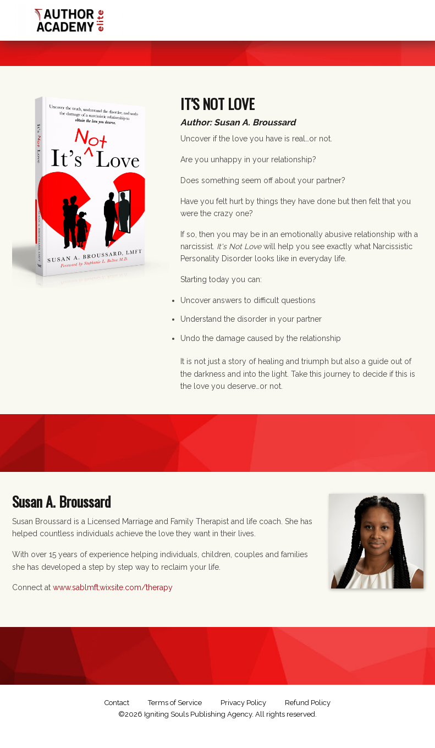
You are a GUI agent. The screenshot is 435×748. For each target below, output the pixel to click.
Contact (116, 702)
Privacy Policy (243, 702)
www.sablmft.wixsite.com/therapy (113, 587)
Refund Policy (308, 702)
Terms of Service (175, 702)
